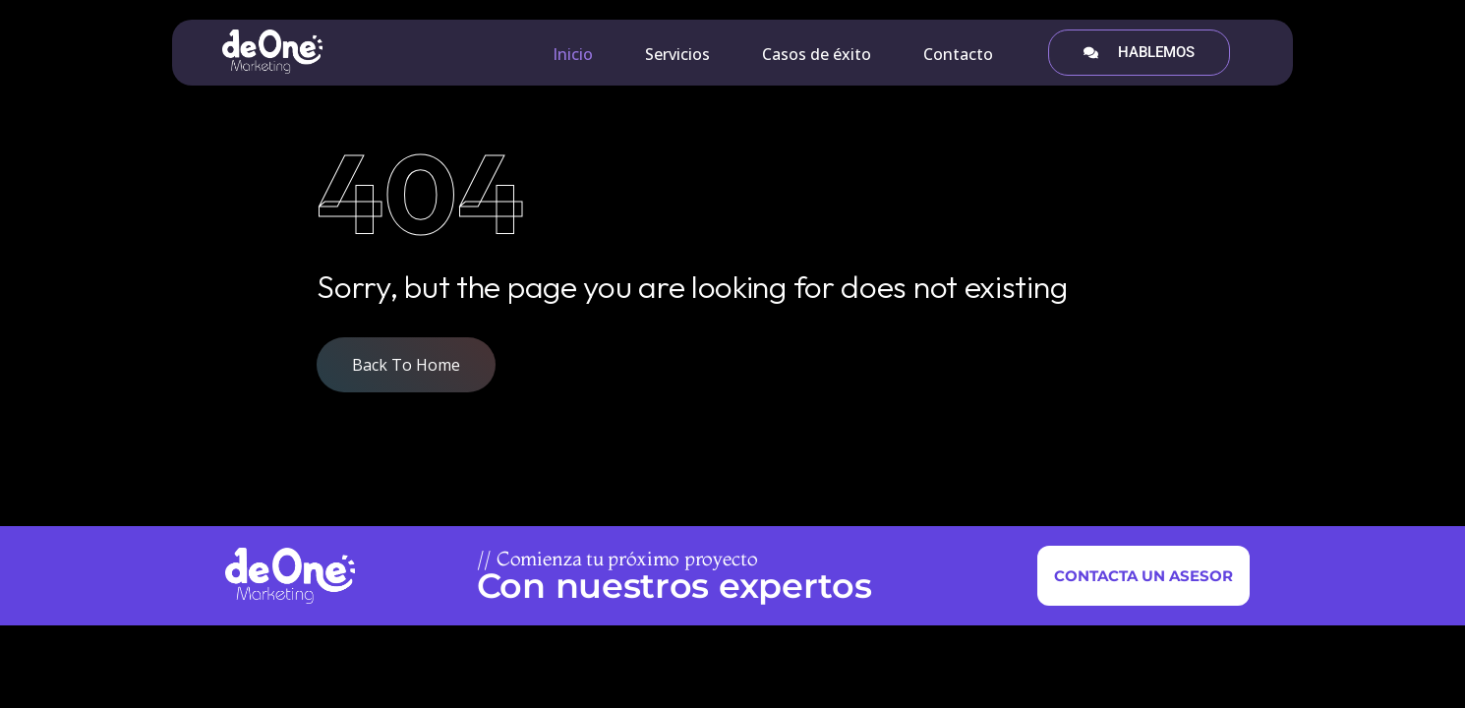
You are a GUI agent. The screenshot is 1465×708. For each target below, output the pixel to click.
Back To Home (406, 365)
